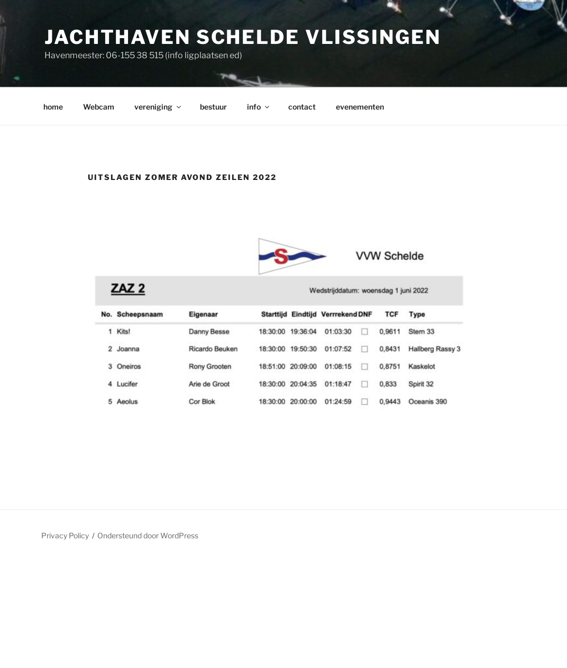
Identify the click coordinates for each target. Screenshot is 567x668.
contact (302, 106)
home (53, 106)
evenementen (360, 106)
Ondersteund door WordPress (147, 535)
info (259, 106)
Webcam (98, 106)
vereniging (158, 106)
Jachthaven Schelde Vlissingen (242, 37)
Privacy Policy (65, 535)
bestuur (213, 106)
